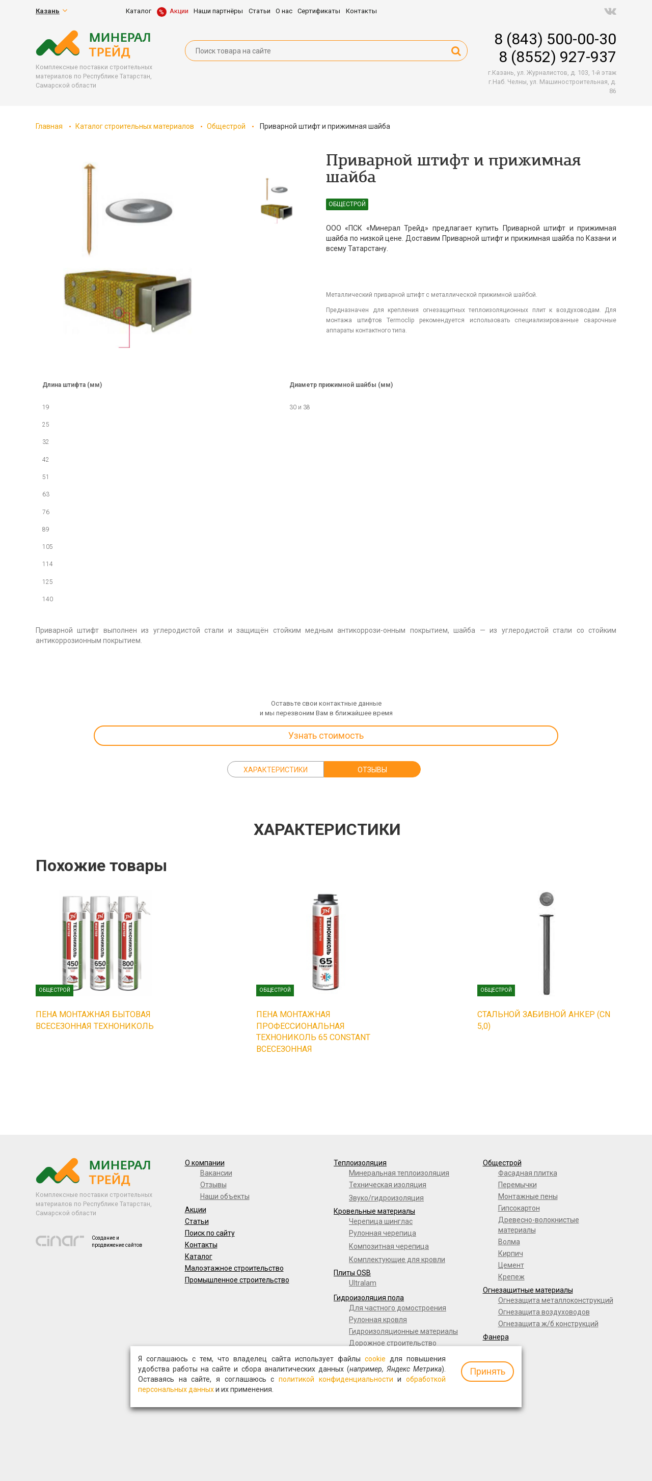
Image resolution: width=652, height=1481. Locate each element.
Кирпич (510, 1253)
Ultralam (362, 1283)
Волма (509, 1242)
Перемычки (517, 1185)
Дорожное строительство (393, 1343)
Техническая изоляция (387, 1185)
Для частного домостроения (397, 1308)
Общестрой (226, 126)
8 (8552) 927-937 (557, 57)
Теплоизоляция (360, 1163)
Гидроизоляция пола (369, 1298)
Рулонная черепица (382, 1233)
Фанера (496, 1337)
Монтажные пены (528, 1196)
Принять (487, 1371)
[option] (127, 255)
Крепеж (511, 1277)
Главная (49, 126)
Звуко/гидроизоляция (386, 1198)
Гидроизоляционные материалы (403, 1331)
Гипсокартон (519, 1208)
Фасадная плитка (527, 1173)
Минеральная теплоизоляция (399, 1173)
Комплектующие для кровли (397, 1259)
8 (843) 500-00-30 (555, 39)
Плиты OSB (352, 1273)
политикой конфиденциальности (336, 1379)
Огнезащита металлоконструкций (555, 1300)
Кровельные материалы (374, 1211)
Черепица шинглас (381, 1221)
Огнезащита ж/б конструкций (548, 1324)
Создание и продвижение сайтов (117, 1241)
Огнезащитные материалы (528, 1290)
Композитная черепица (389, 1246)
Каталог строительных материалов (134, 126)
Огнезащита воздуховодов (544, 1312)
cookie (375, 1359)
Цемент (511, 1265)
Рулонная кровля (378, 1320)
